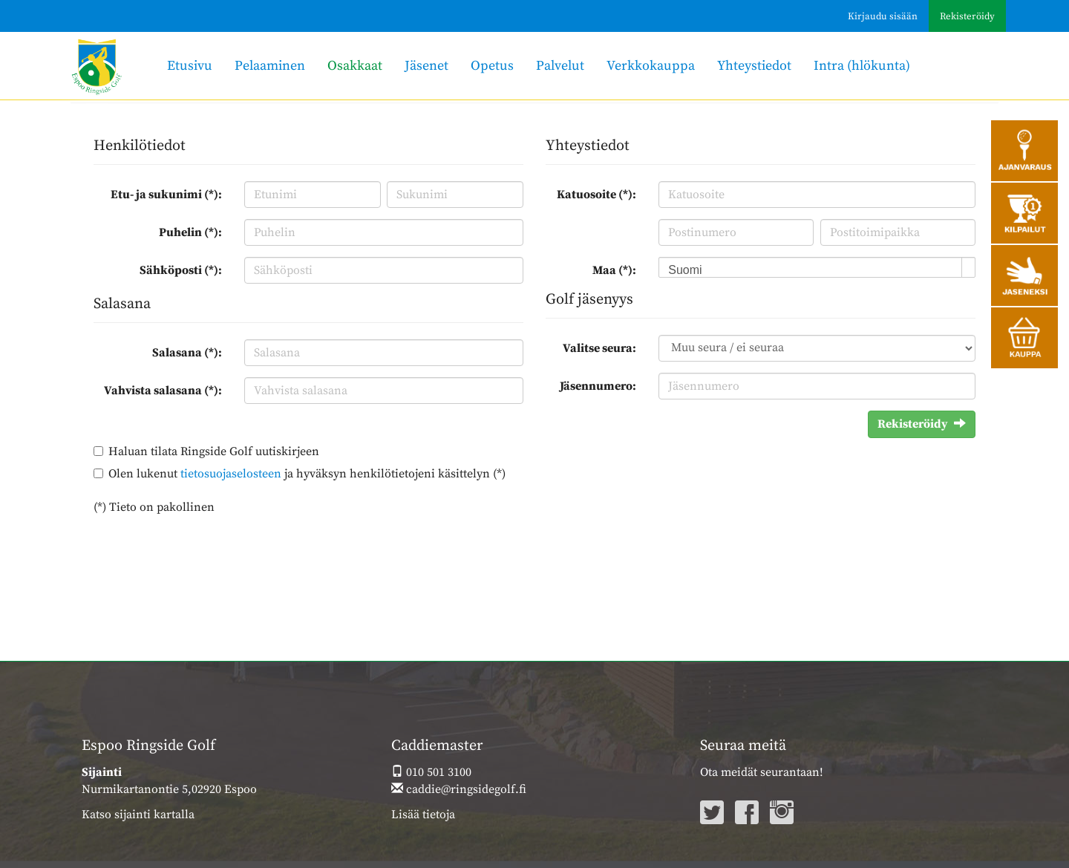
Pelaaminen (270, 65)
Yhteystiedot (754, 65)
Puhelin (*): (190, 232)
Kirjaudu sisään (883, 16)
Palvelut (560, 65)
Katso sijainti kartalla (138, 814)
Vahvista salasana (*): (163, 390)
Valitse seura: (599, 348)
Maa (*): (614, 270)
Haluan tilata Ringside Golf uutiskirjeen (213, 451)
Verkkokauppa (651, 65)
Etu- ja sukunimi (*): (166, 194)
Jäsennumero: (598, 386)
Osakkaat (354, 65)
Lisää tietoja (423, 814)
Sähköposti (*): (181, 270)
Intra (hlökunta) (862, 65)
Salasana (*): (187, 352)
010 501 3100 (431, 772)
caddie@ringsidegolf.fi (458, 789)
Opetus (492, 65)
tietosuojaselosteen (230, 473)
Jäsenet (426, 65)
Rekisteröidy (967, 16)
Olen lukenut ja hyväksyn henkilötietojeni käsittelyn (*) (307, 473)
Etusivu (189, 65)
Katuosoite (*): (596, 194)
